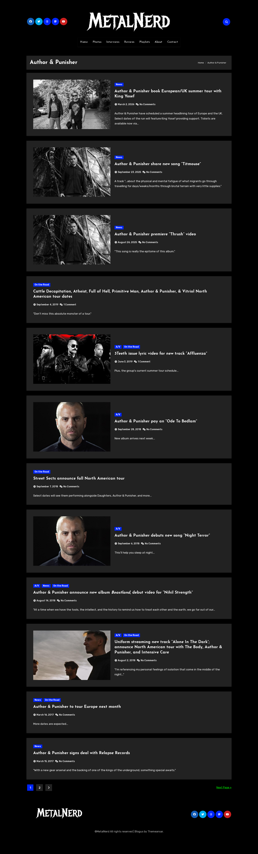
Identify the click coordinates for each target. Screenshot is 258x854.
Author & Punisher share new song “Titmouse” (158, 166)
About (158, 42)
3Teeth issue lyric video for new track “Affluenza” (161, 360)
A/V (118, 353)
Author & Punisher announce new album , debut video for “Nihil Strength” (114, 605)
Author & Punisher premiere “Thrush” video (155, 238)
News (119, 85)
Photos (97, 42)
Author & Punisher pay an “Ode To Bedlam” (156, 429)
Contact (172, 42)
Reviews (129, 42)
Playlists (144, 42)
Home (84, 42)
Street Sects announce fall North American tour (79, 488)
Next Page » (224, 805)
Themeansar (155, 849)
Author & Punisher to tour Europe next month (78, 722)
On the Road (42, 289)
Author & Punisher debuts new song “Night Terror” (162, 546)
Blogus (139, 849)
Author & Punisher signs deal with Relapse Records (82, 770)
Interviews (112, 42)
